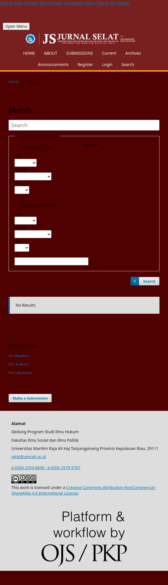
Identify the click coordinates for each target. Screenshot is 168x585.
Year (18, 156)
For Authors (19, 364)
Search (127, 64)
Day (18, 183)
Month (20, 169)
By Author (92, 144)
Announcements (53, 64)
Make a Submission (30, 398)
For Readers (19, 355)
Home (14, 81)
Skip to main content (19, 2)
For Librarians (20, 372)
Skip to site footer (112, 2)
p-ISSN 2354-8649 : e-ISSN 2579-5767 (45, 467)
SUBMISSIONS (79, 53)
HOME (29, 53)
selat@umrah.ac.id (28, 456)
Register (85, 64)
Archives (133, 53)
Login (107, 64)
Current (109, 53)
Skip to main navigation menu (67, 2)
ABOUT (50, 53)
